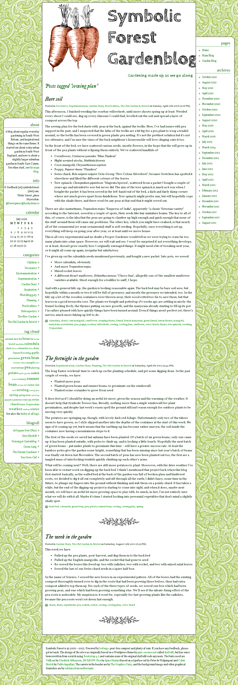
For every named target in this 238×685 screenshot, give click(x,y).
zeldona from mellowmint (79, 668)
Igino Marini (112, 660)
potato (93, 506)
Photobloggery (28, 295)
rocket (93, 605)
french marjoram (133, 321)
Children (32, 263)
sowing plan (125, 324)
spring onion (25, 395)
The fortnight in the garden (72, 358)
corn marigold (76, 321)
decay (30, 348)
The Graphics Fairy (121, 664)
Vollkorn (50, 660)
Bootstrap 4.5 (91, 656)
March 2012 (208, 185)
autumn (9, 339)
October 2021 (209, 77)
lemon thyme (165, 321)
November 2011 (210, 207)
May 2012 (207, 174)
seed (37, 385)
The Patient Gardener (25, 452)
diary (59, 605)
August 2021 (209, 82)
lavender (16, 363)
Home (205, 50)
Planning (96, 366)
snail (14, 390)
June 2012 (207, 169)
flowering (25, 353)
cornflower (91, 321)
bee (31, 339)
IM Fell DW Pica (92, 660)
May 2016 (207, 126)
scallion (31, 385)
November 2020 (211, 104)
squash (8, 399)
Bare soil (53, 99)
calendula (54, 321)
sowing (114, 324)
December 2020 (210, 99)
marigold (178, 321)
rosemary (21, 379)
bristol (12, 344)
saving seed (22, 385)
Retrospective (29, 311)
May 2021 (207, 88)
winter (34, 409)
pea (76, 324)
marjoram (54, 324)
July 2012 (207, 163)
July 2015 (207, 142)
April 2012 (208, 180)
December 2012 (210, 158)
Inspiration (30, 290)
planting (35, 367)
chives (14, 348)
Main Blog (208, 56)
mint (37, 363)
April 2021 (208, 93)
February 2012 (210, 191)
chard (64, 321)
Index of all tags (30, 414)
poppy (82, 324)
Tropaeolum (55, 328)
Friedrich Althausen (70, 660)
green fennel (150, 321)
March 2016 (208, 137)
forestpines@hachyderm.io (23, 203)
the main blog (34, 170)
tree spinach (174, 324)
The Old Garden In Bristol (134, 106)
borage (36, 339)
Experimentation (78, 106)
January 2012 (209, 196)
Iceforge (104, 648)
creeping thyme (106, 321)
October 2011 (209, 212)
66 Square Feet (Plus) (25, 431)
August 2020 (209, 120)
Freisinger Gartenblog (24, 441)
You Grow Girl (29, 457)
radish (85, 605)
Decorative (62, 106)
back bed (54, 506)
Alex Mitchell (29, 436)
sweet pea (26, 399)
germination (14, 358)
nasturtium (67, 324)
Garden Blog (209, 61)
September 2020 (211, 115)
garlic (35, 353)
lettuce (23, 363)
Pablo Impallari (65, 664)
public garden (24, 373)
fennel (119, 321)
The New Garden (27, 317)
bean (26, 338)
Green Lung (30, 447)
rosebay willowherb (98, 324)
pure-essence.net (147, 652)
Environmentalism (26, 273)
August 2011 (209, 223)
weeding (187, 324)
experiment (69, 605)
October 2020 (209, 110)
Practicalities (112, 106)
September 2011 (211, 218)
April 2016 (208, 131)
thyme (163, 324)
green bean (78, 506)
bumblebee (20, 344)
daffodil (169, 652)
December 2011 (210, 201)
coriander (65, 506)
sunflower (138, 324)
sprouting (35, 395)
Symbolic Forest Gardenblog (152, 37)
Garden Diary (96, 106)
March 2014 (209, 147)
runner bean (105, 506)
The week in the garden (68, 537)
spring (139, 506)
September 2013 (211, 153)
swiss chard (152, 324)
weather (15, 409)
